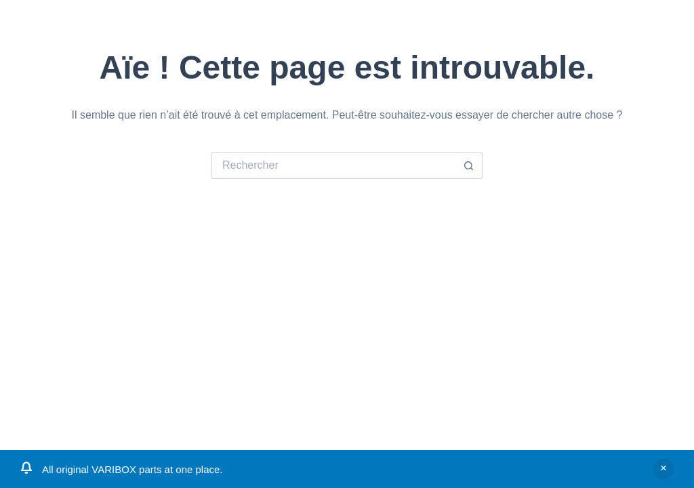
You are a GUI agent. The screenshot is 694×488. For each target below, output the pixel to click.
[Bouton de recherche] (469, 165)
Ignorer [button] (663, 469)
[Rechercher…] (333, 165)
